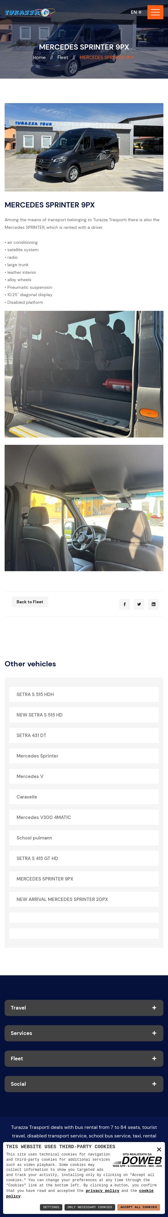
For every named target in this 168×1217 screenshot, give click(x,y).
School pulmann (34, 838)
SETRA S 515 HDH (35, 694)
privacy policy (102, 1190)
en (134, 12)
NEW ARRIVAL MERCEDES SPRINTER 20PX (62, 899)
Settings (51, 1207)
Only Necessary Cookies (90, 1207)
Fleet (63, 57)
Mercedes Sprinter (37, 756)
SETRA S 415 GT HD (37, 858)
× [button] (159, 1149)
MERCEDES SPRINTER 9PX (45, 879)
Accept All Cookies (138, 1207)
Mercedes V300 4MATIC (44, 817)
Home (40, 57)
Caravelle (27, 797)
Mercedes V (30, 776)
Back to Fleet (30, 602)
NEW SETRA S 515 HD (40, 715)
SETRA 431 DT (31, 735)
